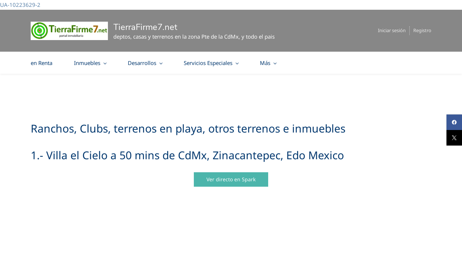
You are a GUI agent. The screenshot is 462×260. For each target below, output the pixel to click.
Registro (422, 30)
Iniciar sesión (392, 30)
